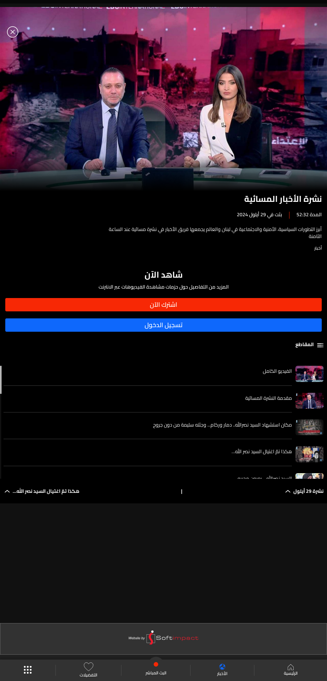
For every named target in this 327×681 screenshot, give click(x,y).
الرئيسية (291, 670)
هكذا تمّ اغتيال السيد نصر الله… (262, 451)
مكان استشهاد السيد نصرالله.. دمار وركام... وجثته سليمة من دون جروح (222, 424)
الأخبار (222, 670)
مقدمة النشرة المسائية (268, 398)
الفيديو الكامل (277, 371)
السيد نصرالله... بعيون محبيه (265, 478)
